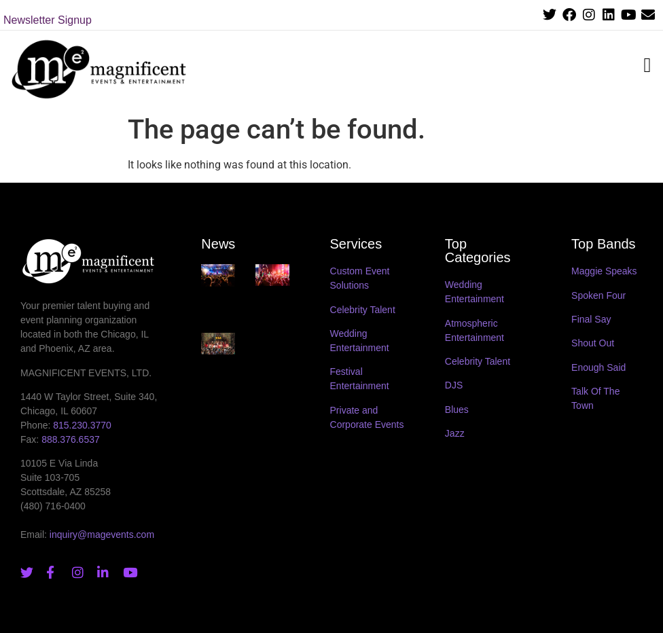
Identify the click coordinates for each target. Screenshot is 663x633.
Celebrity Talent (362, 309)
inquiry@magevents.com (102, 534)
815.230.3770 (82, 425)
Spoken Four (598, 295)
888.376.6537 (70, 439)
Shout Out (592, 343)
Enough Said (598, 367)
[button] (647, 65)
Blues (457, 409)
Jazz (455, 433)
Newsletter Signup (47, 20)
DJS (454, 385)
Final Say (591, 319)
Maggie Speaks (604, 271)
